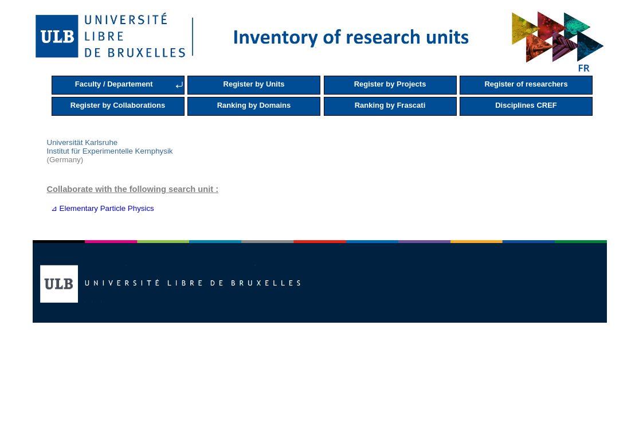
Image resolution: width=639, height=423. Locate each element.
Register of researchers (525, 84)
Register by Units (254, 84)
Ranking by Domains (254, 105)
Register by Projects (390, 84)
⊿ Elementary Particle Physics (100, 208)
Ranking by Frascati (390, 105)
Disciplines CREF (526, 105)
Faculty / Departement (114, 84)
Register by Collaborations (117, 105)
